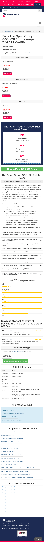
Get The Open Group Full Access (15, 361)
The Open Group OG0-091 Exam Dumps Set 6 (13, 502)
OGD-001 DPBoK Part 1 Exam (8, 464)
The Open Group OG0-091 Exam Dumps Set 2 (13, 490)
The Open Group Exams (18, 351)
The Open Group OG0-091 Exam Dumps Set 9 (13, 511)
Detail (27, 53)
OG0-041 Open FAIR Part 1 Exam (9, 448)
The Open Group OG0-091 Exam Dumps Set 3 (13, 493)
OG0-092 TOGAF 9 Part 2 (7, 435)
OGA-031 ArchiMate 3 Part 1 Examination (11, 454)
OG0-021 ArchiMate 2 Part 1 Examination (11, 441)
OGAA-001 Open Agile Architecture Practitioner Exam (14, 471)
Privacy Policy (6, 525)
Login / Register (14, 7)
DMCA (27, 525)
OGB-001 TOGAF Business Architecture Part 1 (12, 438)
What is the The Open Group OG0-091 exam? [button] (14, 181)
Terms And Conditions (17, 525)
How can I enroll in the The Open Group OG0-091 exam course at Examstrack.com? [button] (20, 269)
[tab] (22, 181)
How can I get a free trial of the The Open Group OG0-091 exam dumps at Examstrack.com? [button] (19, 274)
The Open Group (9, 31)
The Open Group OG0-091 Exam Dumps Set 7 (13, 505)
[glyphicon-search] (40, 10)
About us (23, 523)
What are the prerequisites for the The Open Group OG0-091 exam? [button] (21, 248)
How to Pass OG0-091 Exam (22, 169)
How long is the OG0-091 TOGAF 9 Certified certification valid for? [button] (20, 255)
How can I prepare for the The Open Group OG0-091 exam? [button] (18, 258)
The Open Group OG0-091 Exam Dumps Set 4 (13, 496)
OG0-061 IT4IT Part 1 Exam (8, 451)
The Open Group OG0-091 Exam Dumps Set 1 (13, 487)
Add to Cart (7, 73)
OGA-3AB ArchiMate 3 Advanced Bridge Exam (12, 461)
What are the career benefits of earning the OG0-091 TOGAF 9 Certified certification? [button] (19, 240)
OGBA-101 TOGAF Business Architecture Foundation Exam (16, 474)
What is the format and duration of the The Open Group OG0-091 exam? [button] (20, 244)
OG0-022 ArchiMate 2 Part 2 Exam (9, 445)
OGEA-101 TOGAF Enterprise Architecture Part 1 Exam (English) (17, 477)
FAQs (9, 523)
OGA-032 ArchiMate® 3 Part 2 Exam (10, 458)
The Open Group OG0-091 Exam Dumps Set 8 (13, 508)
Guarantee (30, 523)
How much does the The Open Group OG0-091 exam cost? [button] (18, 252)
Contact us (16, 523)
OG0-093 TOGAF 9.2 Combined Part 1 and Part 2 (13, 432)
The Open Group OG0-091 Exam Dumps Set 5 (13, 499)
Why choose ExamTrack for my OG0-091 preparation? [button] (17, 265)
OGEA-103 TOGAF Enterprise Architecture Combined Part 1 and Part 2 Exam (20, 468)
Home (5, 7)
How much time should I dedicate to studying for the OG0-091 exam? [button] (21, 262)
